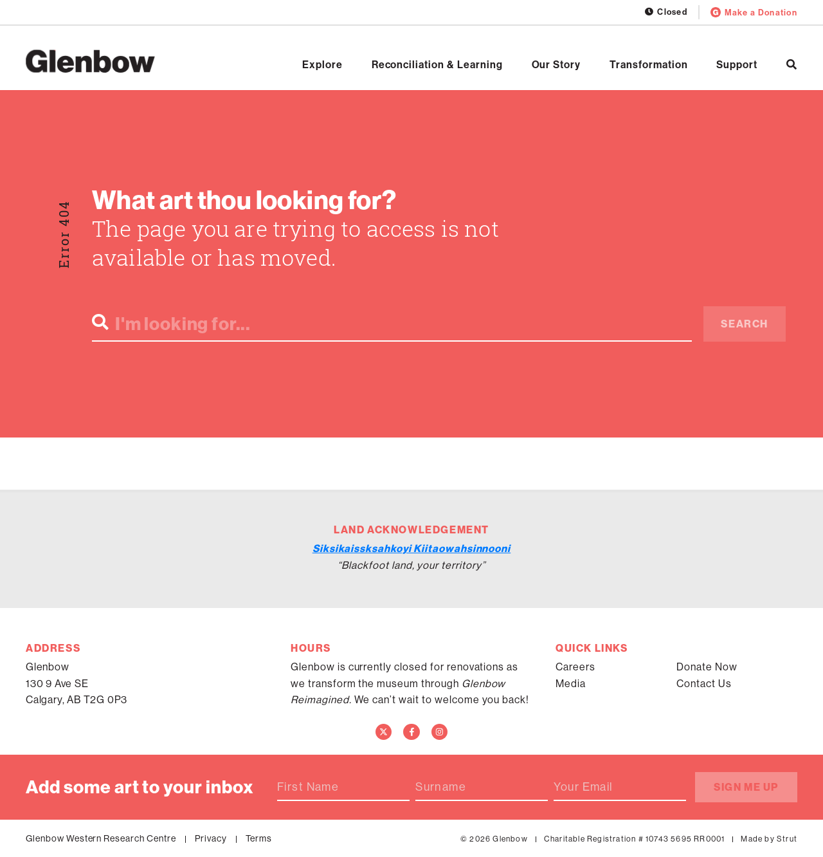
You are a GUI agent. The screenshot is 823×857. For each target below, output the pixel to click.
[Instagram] (439, 732)
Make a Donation (753, 12)
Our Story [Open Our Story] (556, 64)
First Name (308, 787)
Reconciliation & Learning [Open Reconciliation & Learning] (437, 64)
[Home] (90, 61)
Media (571, 683)
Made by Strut (769, 838)
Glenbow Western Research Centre (101, 838)
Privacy (211, 838)
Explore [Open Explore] (322, 64)
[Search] (791, 64)
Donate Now (706, 666)
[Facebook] (411, 732)
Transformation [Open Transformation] (648, 64)
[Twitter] (383, 732)
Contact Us (704, 683)
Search (744, 323)
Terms (259, 838)
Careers (575, 666)
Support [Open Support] (736, 64)
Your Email (583, 787)
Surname (440, 787)
